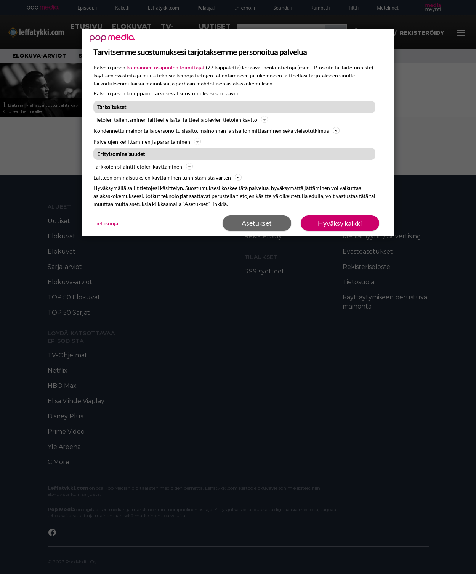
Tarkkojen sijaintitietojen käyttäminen (143, 166)
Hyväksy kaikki (340, 223)
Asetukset (257, 223)
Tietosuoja (105, 223)
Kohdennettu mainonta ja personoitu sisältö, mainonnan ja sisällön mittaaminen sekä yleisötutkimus (216, 130)
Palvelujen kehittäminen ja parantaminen (147, 141)
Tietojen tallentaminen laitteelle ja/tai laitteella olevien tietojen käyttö (180, 119)
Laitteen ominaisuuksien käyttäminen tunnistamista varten (167, 177)
